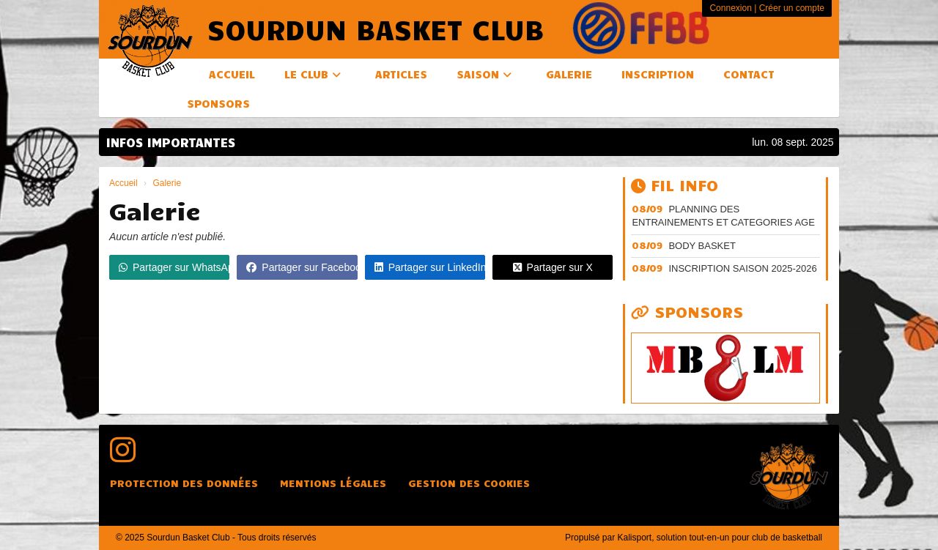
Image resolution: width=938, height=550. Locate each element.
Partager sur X (553, 267)
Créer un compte (791, 8)
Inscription (657, 74)
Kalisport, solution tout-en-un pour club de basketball (719, 537)
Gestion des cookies (469, 483)
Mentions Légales (333, 483)
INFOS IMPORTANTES (170, 142)
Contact (749, 74)
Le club (312, 74)
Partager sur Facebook (301, 267)
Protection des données (184, 483)
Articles (401, 74)
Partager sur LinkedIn (429, 267)
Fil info (674, 184)
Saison (484, 74)
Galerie (569, 74)
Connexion (730, 8)
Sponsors (218, 103)
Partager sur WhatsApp (174, 267)
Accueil (232, 74)
